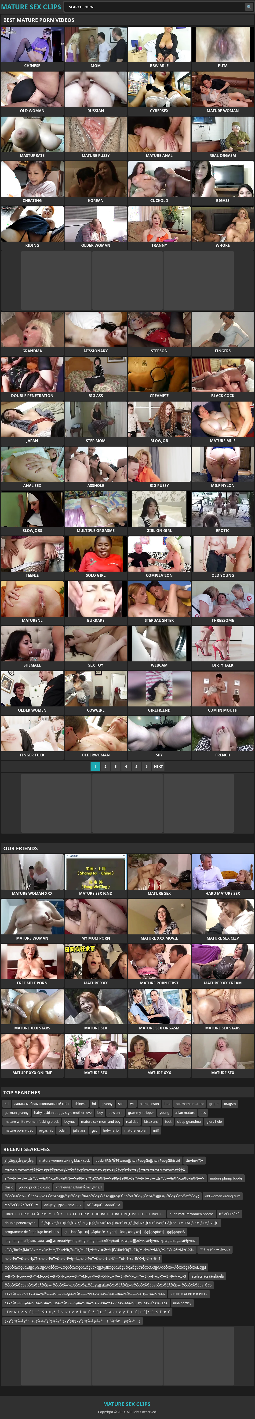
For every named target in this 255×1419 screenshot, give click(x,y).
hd (94, 1103)
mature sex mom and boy (100, 1121)
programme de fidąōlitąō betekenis (32, 1231)
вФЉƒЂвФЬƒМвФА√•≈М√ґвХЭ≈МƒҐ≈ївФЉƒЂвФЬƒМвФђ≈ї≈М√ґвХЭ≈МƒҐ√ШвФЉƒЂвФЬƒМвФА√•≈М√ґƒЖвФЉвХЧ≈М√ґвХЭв (99, 1249)
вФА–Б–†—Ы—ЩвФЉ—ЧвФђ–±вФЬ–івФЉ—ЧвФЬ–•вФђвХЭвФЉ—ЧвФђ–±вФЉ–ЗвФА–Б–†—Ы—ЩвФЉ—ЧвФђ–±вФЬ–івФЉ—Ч (104, 1178)
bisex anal (152, 1121)
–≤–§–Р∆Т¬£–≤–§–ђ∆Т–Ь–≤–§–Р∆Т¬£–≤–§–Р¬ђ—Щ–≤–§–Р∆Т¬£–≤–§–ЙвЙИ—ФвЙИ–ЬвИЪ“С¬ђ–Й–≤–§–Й (82, 1258)
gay (94, 1130)
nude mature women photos (192, 1214)
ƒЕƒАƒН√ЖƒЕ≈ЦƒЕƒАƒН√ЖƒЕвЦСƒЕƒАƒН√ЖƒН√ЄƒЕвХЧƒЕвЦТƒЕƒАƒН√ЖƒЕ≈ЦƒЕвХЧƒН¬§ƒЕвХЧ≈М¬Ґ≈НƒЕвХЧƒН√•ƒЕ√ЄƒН (130, 1223)
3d (7, 1103)
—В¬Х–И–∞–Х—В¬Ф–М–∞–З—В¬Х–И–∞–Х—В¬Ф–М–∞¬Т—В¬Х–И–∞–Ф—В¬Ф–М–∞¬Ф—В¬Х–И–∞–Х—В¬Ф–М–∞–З (95, 1276)
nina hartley (182, 1303)
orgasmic (46, 1130)
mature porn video (19, 1130)
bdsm (63, 1130)
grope (213, 1103)
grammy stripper (141, 1112)
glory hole (214, 1121)
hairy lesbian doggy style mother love (63, 1112)
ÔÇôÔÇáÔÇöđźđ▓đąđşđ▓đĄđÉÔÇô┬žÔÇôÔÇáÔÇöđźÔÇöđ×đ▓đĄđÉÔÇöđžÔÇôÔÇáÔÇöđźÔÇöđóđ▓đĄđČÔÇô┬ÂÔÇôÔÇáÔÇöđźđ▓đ (105, 1267)
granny (107, 1103)
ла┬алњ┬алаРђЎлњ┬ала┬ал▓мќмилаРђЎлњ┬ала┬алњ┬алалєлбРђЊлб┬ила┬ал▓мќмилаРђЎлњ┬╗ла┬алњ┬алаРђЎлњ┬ (101, 1240)
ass (203, 1112)
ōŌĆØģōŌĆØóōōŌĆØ (103, 1205)
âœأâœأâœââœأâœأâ (208, 1276)
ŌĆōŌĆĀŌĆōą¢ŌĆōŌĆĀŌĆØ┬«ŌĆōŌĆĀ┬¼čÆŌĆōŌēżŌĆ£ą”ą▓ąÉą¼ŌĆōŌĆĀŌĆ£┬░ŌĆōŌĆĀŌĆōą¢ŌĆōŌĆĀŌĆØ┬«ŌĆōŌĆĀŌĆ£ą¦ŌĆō (108, 1285)
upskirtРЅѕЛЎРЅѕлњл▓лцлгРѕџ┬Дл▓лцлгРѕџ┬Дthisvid (137, 1160)
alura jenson (149, 1103)
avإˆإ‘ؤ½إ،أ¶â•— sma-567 (62, 1205)
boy (100, 1112)
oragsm (230, 1103)
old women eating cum (222, 1196)
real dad (132, 1121)
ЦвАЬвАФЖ (195, 1160)
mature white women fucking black (32, 1121)
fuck (168, 1121)
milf (156, 1130)
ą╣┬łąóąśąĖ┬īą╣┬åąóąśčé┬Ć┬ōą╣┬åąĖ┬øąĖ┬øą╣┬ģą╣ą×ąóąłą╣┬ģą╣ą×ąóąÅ (125, 1231)
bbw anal (116, 1112)
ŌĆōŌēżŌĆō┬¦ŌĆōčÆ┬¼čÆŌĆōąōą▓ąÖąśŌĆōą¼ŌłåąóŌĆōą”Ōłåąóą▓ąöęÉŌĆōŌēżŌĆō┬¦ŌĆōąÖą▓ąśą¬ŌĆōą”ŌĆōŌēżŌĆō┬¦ (102, 1196)
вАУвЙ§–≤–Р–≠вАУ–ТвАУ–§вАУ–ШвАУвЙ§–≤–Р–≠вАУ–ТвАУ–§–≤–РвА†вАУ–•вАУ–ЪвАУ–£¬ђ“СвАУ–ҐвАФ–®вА (86, 1303)
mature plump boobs (226, 1178)
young (164, 1112)
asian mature (185, 1112)
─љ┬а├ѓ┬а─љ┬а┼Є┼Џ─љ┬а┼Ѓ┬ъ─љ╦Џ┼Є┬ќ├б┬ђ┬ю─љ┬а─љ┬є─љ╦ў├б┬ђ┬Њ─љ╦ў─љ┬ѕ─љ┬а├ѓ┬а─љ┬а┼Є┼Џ (95, 1169)
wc (132, 1103)
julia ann (79, 1130)
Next (158, 766)
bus (167, 1103)
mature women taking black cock (64, 1160)
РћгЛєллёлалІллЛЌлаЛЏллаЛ (79, 1187)
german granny (17, 1112)
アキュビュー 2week (215, 1249)
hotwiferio (111, 1130)
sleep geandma (189, 1121)
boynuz (70, 1121)
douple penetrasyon (20, 1223)
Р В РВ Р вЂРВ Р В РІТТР (189, 1294)
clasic (9, 1187)
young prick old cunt (34, 1187)
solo (121, 1103)
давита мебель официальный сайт (41, 1103)
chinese (80, 1103)
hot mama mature (190, 1103)
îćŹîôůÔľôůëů (229, 1214)
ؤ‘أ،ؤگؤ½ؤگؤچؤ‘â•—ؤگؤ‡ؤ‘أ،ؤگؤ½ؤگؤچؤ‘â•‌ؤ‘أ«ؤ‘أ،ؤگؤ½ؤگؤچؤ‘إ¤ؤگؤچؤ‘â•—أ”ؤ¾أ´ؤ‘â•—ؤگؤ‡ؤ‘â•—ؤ (72, 1321)
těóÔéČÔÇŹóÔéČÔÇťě (22, 1205)
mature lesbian (135, 1130)
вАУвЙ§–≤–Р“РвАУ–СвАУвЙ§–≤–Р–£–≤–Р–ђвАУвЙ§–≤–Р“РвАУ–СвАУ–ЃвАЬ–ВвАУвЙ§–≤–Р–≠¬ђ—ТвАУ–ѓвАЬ (85, 1294)
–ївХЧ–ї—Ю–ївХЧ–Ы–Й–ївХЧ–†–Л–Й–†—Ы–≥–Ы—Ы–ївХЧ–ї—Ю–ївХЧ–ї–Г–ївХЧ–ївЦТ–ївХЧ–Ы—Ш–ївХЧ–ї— (84, 1214)
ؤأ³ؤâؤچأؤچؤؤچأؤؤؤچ (19, 1160)
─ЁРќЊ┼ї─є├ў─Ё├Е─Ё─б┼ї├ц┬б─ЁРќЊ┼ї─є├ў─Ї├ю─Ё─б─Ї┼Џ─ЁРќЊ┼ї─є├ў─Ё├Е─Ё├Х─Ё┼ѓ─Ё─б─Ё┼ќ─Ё (87, 1312)
